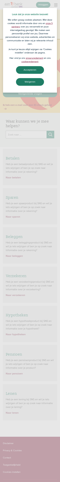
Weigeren (30, 81)
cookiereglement (29, 61)
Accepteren (30, 70)
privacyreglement (34, 58)
